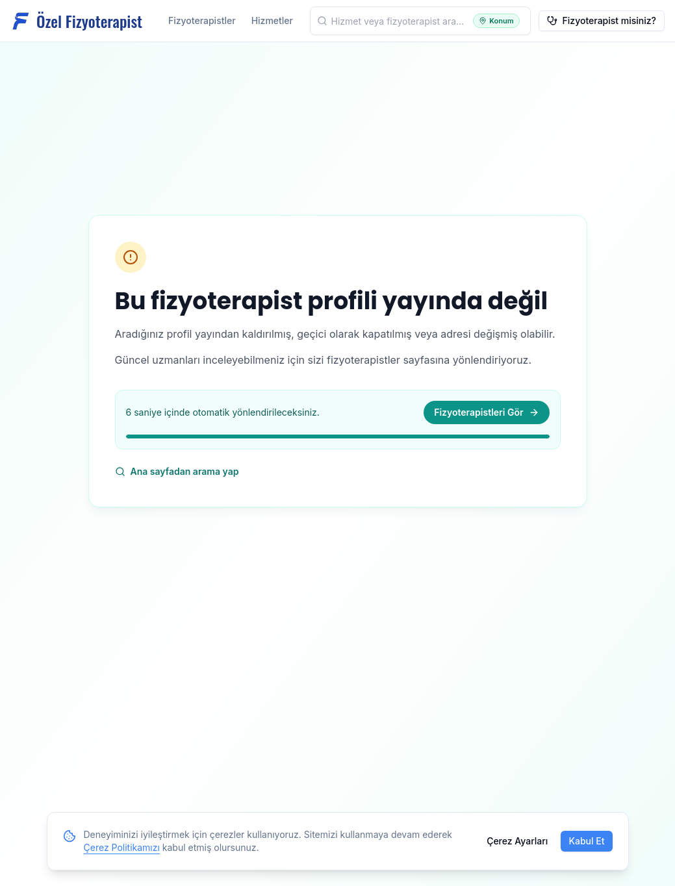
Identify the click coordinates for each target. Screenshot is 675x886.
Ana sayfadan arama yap (177, 471)
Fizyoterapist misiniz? (601, 20)
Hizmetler (272, 20)
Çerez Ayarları (517, 840)
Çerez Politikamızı (122, 847)
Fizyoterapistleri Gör (486, 412)
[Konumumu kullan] (496, 21)
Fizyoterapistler (202, 20)
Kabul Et (586, 840)
